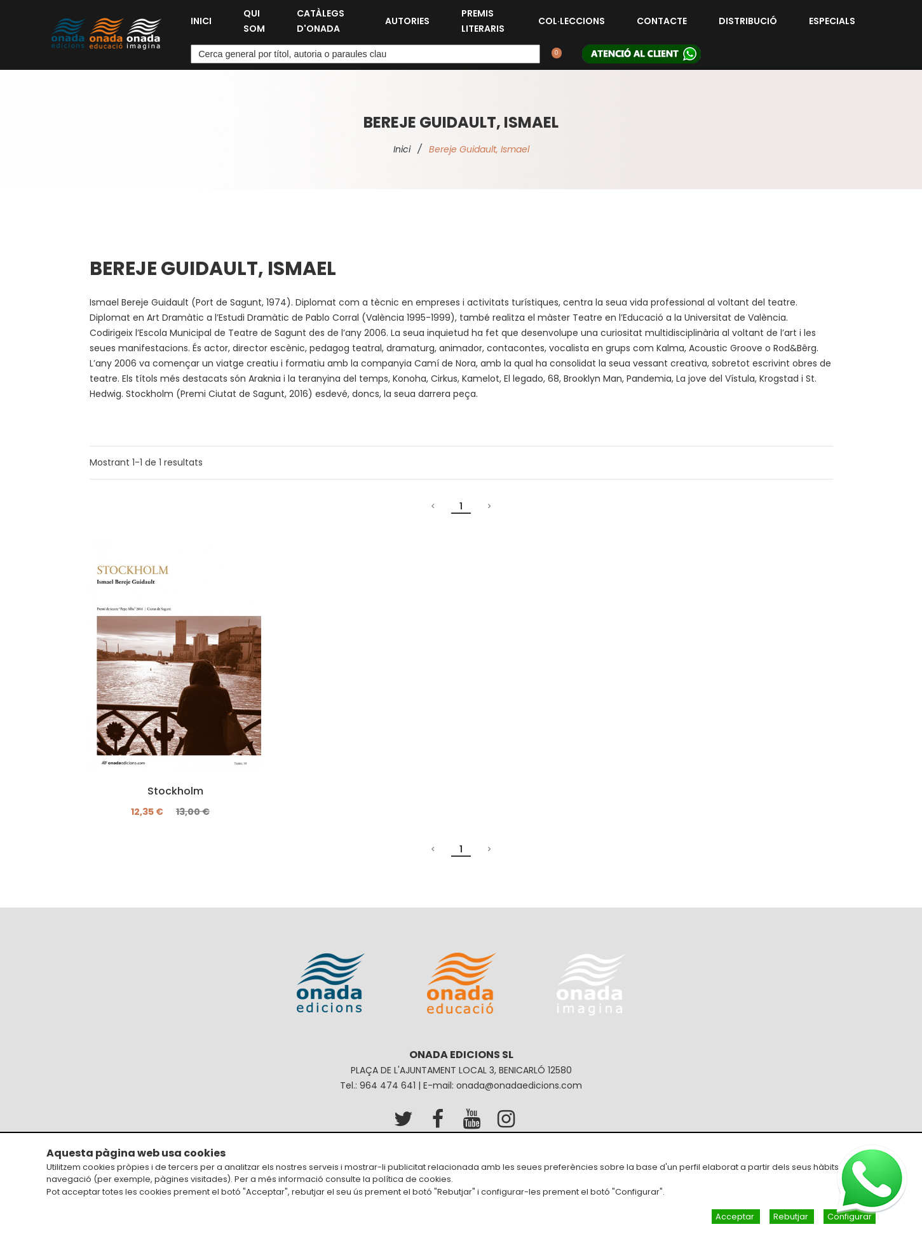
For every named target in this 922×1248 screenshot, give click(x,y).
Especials (832, 21)
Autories (407, 21)
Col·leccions (571, 21)
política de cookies (411, 1179)
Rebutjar (791, 1216)
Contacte (662, 21)
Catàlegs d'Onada (320, 21)
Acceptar (735, 1216)
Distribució (748, 21)
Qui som (254, 21)
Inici (201, 21)
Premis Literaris (483, 21)
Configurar (849, 1216)
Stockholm (175, 791)
